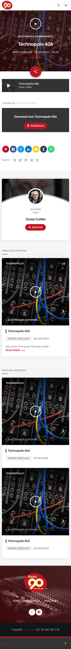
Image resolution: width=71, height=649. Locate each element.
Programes (31, 601)
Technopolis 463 (19, 541)
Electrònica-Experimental (36, 36)
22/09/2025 (41, 548)
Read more (15, 350)
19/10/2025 (41, 458)
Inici (16, 601)
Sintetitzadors (26, 103)
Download (35, 126)
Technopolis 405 (19, 331)
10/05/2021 (41, 52)
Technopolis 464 (19, 450)
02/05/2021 (41, 338)
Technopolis (15, 263)
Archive (35, 227)
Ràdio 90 (28, 630)
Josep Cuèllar (22, 52)
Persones (50, 601)
